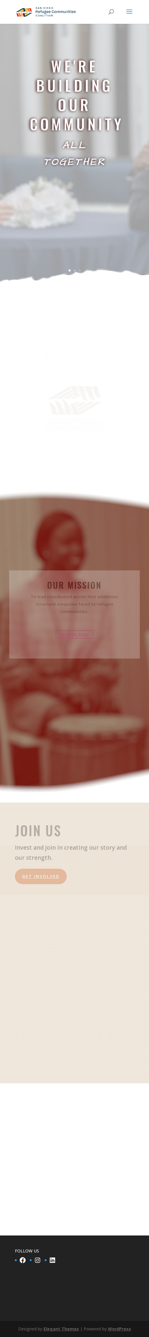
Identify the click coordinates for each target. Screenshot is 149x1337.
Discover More (74, 634)
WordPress (119, 1329)
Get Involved (41, 954)
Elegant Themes (61, 1329)
